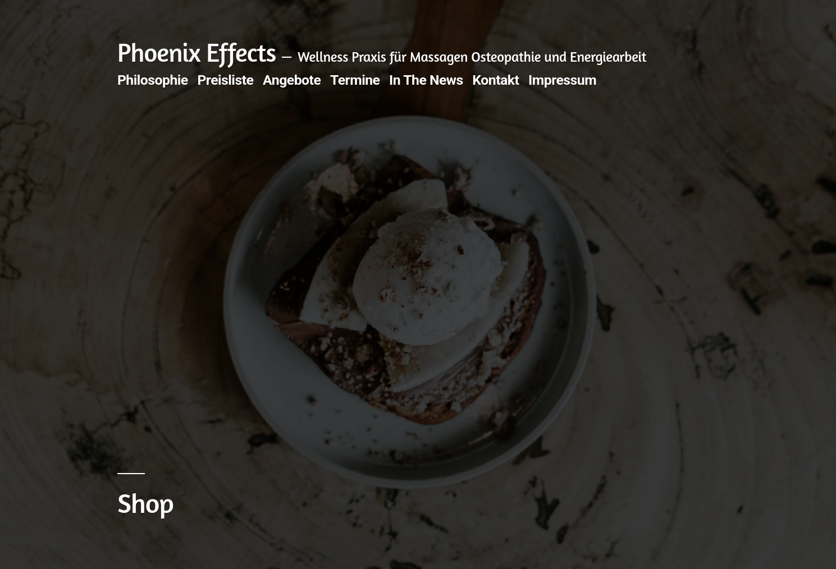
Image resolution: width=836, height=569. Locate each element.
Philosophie (152, 80)
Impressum (562, 80)
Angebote (292, 80)
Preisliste (225, 80)
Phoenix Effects (196, 52)
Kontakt (495, 80)
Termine (355, 80)
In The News (426, 80)
